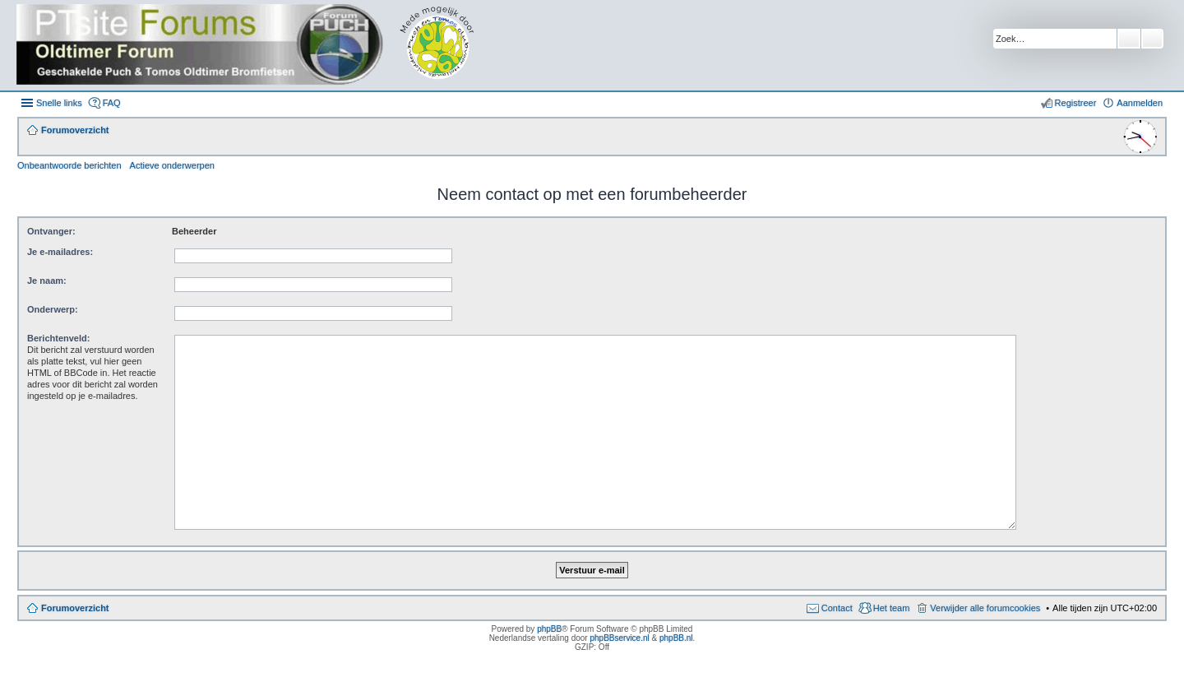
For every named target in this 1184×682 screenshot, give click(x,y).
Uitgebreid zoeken (1152, 39)
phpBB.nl (676, 638)
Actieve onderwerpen (172, 165)
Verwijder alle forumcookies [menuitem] (985, 608)
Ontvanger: (51, 231)
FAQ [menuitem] (112, 103)
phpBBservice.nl (619, 638)
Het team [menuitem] (891, 608)
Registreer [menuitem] (1076, 103)
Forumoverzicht (75, 608)
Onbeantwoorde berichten (69, 165)
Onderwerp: (52, 309)
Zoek (1129, 39)
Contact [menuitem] (837, 608)
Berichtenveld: (58, 338)
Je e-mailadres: (60, 252)
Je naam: (47, 280)
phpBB (549, 628)
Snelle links (59, 103)
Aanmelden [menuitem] (1140, 103)
